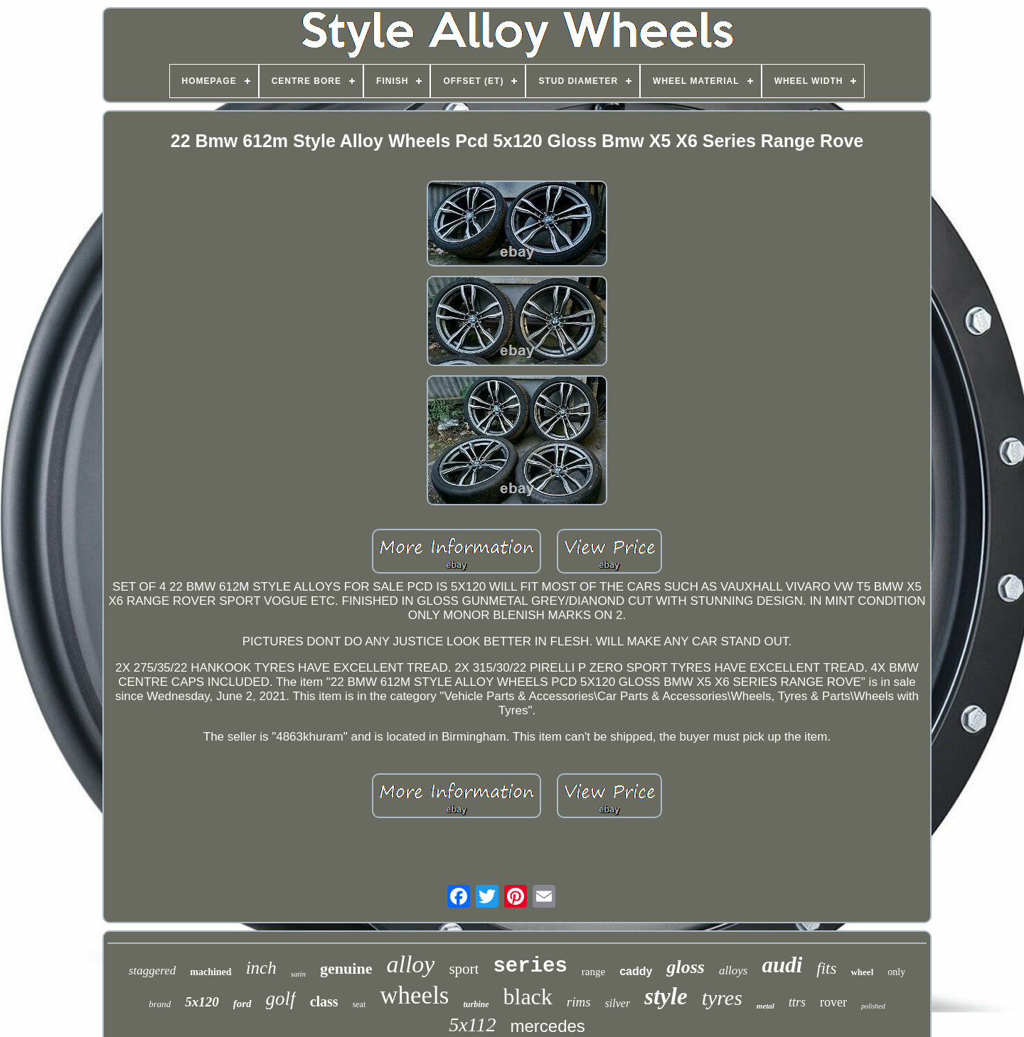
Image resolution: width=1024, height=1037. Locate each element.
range (593, 971)
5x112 (472, 1025)
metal (765, 1005)
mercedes (547, 1026)
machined (210, 972)
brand (160, 1004)
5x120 (202, 1001)
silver (618, 1003)
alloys (733, 970)
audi (782, 964)
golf (281, 998)
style (665, 996)
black (528, 996)
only (896, 972)
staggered (152, 970)
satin (298, 973)
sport (464, 968)
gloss (685, 967)
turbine (476, 1004)
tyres (722, 997)
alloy (410, 964)
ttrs (797, 1002)
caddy (635, 971)
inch (261, 967)
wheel (861, 972)
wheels (414, 995)
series (530, 966)
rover (833, 1002)
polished (873, 1006)
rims (579, 1001)
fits (826, 968)
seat (359, 1004)
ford (242, 1003)
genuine (346, 968)
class (324, 1001)
